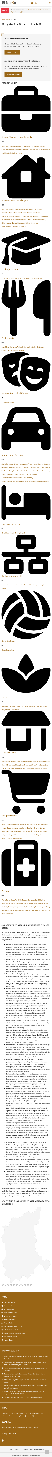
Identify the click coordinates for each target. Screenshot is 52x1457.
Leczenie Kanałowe (15, 910)
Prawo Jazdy (8, 471)
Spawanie (25, 209)
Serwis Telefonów (22, 585)
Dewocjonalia (31, 835)
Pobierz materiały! (13, 74)
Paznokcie (32, 706)
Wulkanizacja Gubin (11, 1330)
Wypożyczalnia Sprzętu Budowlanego (15, 216)
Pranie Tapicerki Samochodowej (13, 481)
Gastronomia (8, 338)
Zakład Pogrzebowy (8, 768)
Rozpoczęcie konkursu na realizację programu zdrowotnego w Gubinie (25, 1369)
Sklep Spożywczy (39, 828)
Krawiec (18, 768)
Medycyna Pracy (28, 910)
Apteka (10, 913)
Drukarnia (46, 585)
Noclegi (18, 533)
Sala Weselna (9, 402)
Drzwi (38, 213)
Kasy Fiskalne (26, 146)
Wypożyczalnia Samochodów (22, 467)
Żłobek (4, 278)
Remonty (43, 219)
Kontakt (35, 1427)
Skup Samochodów (19, 471)
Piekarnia (20, 347)
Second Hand (41, 831)
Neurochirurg (12, 903)
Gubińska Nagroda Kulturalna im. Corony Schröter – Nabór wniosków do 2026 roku (24, 1375)
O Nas (17, 1449)
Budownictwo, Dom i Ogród (15, 200)
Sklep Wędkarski (20, 824)
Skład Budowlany (32, 223)
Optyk (37, 900)
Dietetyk (47, 910)
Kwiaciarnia (18, 838)
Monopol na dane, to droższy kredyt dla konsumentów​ (23, 1397)
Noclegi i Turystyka (11, 524)
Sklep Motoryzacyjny (24, 474)
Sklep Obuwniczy (42, 835)
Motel (23, 533)
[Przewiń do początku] (47, 1452)
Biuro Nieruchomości (29, 149)
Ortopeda (31, 900)
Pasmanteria (18, 828)
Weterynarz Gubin (10, 1316)
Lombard (23, 835)
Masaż (26, 903)
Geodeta (24, 213)
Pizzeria (14, 347)
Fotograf (44, 768)
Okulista (42, 900)
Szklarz (19, 209)
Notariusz (13, 153)
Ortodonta (5, 910)
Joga (9, 650)
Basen (13, 650)
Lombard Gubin (9, 1302)
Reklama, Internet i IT (12, 575)
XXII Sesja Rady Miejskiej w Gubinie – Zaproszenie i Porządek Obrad (25, 1381)
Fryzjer (4, 709)
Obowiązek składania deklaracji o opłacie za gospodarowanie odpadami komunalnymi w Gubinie (25, 1363)
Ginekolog (45, 903)
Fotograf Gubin (9, 1319)
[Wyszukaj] (36, 3)
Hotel (3, 533)
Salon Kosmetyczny (13, 709)
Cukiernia (5, 350)
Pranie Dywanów (27, 768)
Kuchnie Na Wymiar (33, 219)
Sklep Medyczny (16, 831)
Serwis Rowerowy (43, 471)
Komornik (18, 149)
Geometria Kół (7, 467)
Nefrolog (20, 903)
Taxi (3, 471)
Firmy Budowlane (8, 226)
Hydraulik (47, 761)
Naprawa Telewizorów (40, 216)
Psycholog (46, 907)
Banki (3, 153)
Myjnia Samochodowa (9, 474)
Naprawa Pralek (7, 219)
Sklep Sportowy (31, 824)
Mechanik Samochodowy (41, 467)
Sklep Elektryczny (8, 838)
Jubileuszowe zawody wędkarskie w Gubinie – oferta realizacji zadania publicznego (25, 1387)
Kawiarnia (26, 347)
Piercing (10, 706)
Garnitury (30, 828)
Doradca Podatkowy (38, 146)
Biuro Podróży (10, 533)
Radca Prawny (17, 146)
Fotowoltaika (31, 213)
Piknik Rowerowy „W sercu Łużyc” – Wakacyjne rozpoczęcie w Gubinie (26, 1357)
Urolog (4, 900)
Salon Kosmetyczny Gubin (13, 1326)
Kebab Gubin (8, 1340)
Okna (40, 209)
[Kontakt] (32, 3)
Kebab (22, 350)
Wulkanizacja (28, 481)
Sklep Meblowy (7, 223)
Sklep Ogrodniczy (20, 226)
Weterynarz (37, 768)
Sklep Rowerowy (42, 824)
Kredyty (19, 153)
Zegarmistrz (6, 761)
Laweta (34, 474)
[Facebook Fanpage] (28, 3)
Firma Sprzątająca (42, 765)
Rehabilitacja (10, 900)
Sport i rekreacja (9, 641)
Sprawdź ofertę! (12, 52)
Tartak (15, 209)
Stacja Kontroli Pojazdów (41, 481)
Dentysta (5, 913)
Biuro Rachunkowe (43, 149)
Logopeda (31, 903)
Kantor (7, 153)
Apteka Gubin (9, 1309)
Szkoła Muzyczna (21, 278)
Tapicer (12, 761)
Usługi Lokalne (9, 752)
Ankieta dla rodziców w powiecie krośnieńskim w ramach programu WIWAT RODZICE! (24, 1392)
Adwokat (12, 149)
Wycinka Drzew (7, 209)
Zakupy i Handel (9, 815)
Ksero (34, 765)
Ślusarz (17, 761)
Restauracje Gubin (10, 1336)
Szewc (22, 761)
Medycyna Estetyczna (20, 706)
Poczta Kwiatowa (8, 828)
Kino (3, 402)
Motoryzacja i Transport (13, 455)
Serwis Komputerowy (9, 585)
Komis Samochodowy (9, 478)
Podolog (25, 900)
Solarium (5, 706)
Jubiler (24, 828)
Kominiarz (17, 213)
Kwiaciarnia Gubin (10, 1313)
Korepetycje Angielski (34, 278)
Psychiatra (18, 900)
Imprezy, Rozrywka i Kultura (15, 393)
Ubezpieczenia (7, 146)
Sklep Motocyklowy (21, 464)
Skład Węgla (6, 831)
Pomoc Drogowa (44, 464)
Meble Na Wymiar (8, 213)
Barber (44, 706)
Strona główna (6, 19)
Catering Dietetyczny (37, 347)
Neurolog (5, 903)
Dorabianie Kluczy (13, 765)
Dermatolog (22, 907)
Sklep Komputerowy (36, 585)
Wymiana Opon (31, 471)
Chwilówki (5, 149)
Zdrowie (5, 891)
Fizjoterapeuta (39, 910)
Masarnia (8, 347)
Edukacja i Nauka (10, 269)
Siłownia (5, 650)
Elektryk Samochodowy (24, 478)
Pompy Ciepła (33, 209)
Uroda (4, 697)
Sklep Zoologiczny (8, 824)
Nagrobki (40, 761)
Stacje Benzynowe (8, 464)
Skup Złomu (28, 761)
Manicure (39, 706)
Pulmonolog (39, 907)
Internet (4, 588)
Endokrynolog (13, 907)
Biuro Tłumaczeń (26, 765)
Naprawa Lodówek (19, 219)
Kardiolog (38, 903)
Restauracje (16, 350)
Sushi (3, 347)
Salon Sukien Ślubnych (29, 831)
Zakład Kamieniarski (19, 223)
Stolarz (30, 216)
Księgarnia (5, 835)
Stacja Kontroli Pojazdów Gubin (15, 1333)
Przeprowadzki (33, 464)
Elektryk (4, 765)
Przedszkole (10, 278)
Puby (10, 350)
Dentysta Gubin (9, 1306)
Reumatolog (30, 907)
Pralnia (34, 761)
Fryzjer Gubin (8, 1323)
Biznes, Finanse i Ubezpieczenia (17, 137)
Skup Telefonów (14, 835)
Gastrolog (5, 907)
